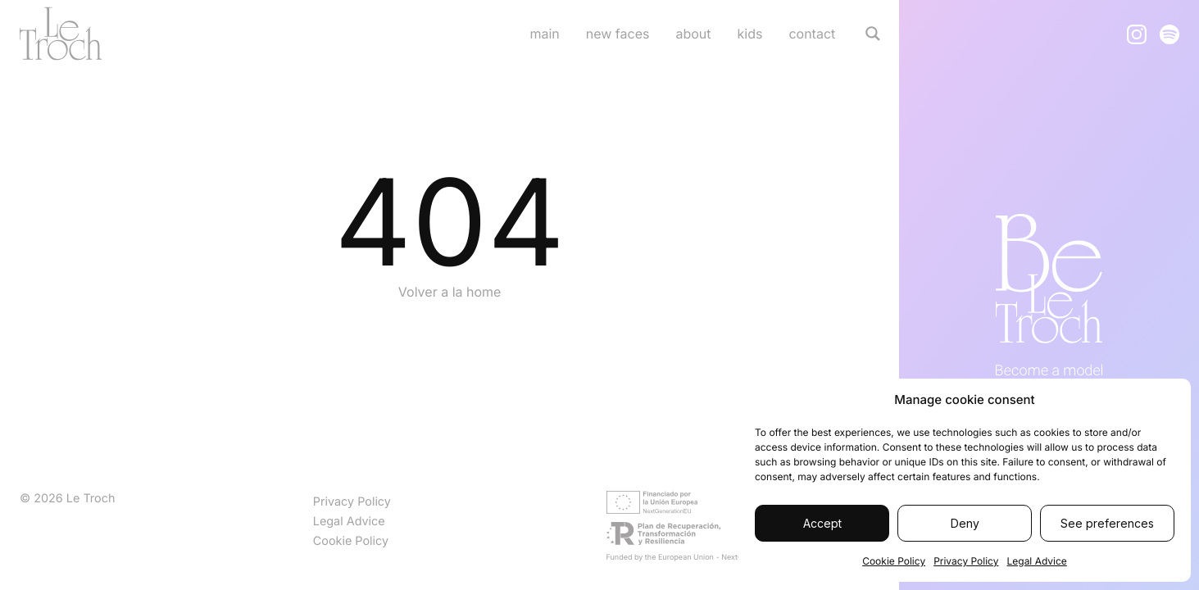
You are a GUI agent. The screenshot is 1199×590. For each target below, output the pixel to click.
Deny (965, 523)
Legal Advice (1036, 561)
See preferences (1107, 523)
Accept (822, 523)
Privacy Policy (965, 561)
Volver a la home (450, 292)
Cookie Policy (893, 561)
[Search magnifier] (872, 33)
